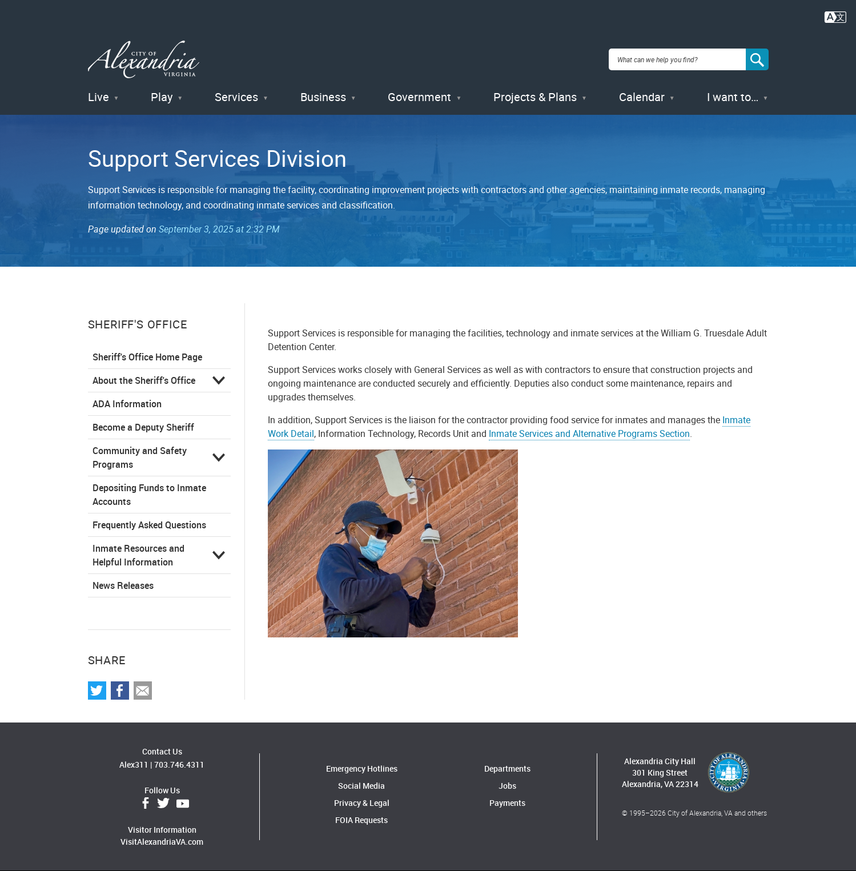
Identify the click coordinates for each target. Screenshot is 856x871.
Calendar (642, 97)
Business (323, 97)
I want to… (732, 97)
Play (161, 97)
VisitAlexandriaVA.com (161, 841)
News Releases (123, 585)
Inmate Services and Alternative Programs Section (589, 433)
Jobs (507, 785)
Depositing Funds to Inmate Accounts (149, 494)
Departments (507, 768)
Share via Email (143, 690)
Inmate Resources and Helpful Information (138, 555)
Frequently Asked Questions (149, 525)
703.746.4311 (179, 764)
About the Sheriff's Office (144, 380)
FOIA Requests (361, 819)
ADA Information (127, 404)
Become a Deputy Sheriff (143, 427)
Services (236, 97)
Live (98, 97)
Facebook (145, 803)
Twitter (163, 803)
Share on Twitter (97, 690)
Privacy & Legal (361, 802)
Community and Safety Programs (140, 457)
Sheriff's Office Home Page (147, 357)
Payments (507, 802)
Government (419, 97)
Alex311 (133, 764)
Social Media (361, 785)
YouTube (182, 803)
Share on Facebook (120, 690)
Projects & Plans (535, 97)
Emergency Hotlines (361, 768)
